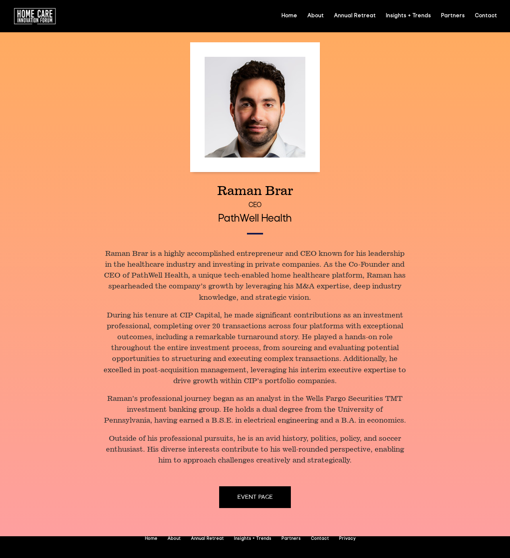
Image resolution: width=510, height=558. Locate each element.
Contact (486, 16)
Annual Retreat (355, 16)
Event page (255, 497)
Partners (453, 16)
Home (289, 16)
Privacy (347, 539)
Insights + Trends (408, 16)
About (315, 16)
